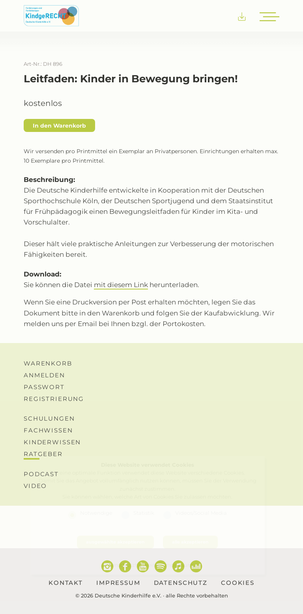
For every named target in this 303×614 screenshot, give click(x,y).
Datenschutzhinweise (130, 565)
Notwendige (96, 513)
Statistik (143, 513)
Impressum (178, 565)
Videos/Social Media (201, 513)
